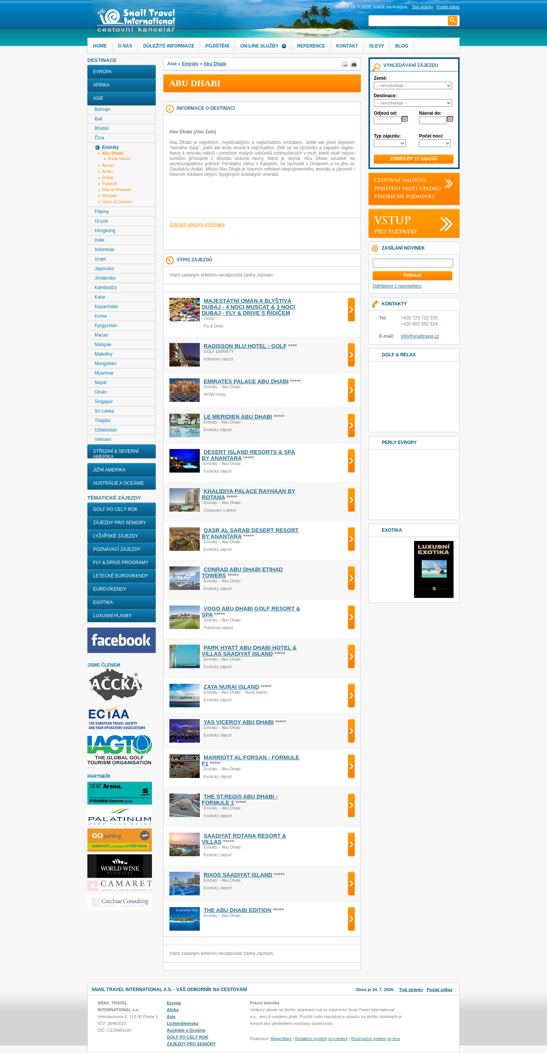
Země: (380, 78)
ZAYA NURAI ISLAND (231, 687)
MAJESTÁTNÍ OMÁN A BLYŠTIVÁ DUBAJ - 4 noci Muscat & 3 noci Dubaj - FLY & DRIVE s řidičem (248, 307)
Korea (101, 316)
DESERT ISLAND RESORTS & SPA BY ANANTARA (248, 455)
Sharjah (109, 195)
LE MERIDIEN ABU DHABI (238, 417)
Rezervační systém (369, 1038)
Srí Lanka (104, 411)
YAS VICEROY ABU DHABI (239, 722)
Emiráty (190, 63)
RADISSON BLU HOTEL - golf (245, 346)
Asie (98, 98)
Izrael (100, 259)
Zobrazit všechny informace (197, 224)
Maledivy (103, 354)
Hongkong (105, 230)
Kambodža (105, 287)
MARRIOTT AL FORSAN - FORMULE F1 (250, 760)
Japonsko (104, 268)
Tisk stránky (422, 7)
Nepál (100, 382)
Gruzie (101, 221)
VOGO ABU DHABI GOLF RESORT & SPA (251, 612)
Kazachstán (107, 306)
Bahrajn (102, 109)
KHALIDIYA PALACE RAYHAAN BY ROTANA (249, 494)
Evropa (102, 71)
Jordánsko (105, 278)
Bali (98, 119)
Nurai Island (119, 158)
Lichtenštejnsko (183, 1023)
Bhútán (102, 128)
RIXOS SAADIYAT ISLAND (238, 875)
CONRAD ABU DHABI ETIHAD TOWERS (242, 572)
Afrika (101, 85)
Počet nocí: (431, 136)
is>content (337, 1038)
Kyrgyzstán (106, 325)
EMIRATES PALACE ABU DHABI (246, 381)
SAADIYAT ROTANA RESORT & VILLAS (244, 839)
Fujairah (109, 183)
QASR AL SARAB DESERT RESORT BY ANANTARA (250, 533)
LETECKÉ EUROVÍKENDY (120, 576)
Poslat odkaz (439, 989)
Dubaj (107, 177)
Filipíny (102, 211)
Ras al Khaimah (117, 189)
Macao (101, 335)
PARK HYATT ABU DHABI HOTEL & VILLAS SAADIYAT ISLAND (249, 651)
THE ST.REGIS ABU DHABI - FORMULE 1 (240, 800)
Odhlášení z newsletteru (397, 286)
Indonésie (104, 249)
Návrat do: (430, 113)
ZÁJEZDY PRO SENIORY (119, 522)
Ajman (108, 165)
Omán (101, 392)
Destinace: (385, 95)
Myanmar (104, 373)
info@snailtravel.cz (420, 336)
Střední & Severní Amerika (116, 454)
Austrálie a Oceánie (118, 483)
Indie (99, 240)
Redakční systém (311, 1038)
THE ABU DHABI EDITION (238, 910)
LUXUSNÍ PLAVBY (112, 615)
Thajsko (103, 420)
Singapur (104, 401)
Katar (100, 297)
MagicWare (280, 1038)
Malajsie (103, 344)
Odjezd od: (385, 113)
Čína (99, 138)
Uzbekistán (106, 430)
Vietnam (103, 439)
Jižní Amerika (109, 470)
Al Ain (107, 171)
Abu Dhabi (215, 63)
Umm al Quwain (117, 201)
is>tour (393, 1038)
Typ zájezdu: (387, 136)
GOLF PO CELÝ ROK (115, 509)
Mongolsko (106, 363)
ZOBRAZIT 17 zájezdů (413, 158)
